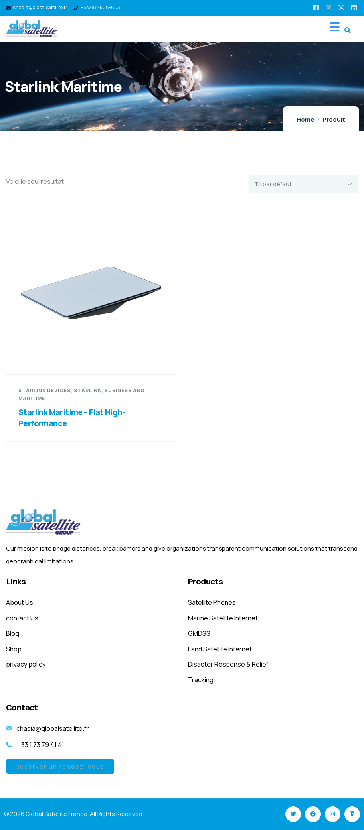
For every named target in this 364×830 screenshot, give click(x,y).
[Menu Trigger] (335, 26)
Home (306, 119)
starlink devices (44, 390)
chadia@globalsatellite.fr (40, 7)
